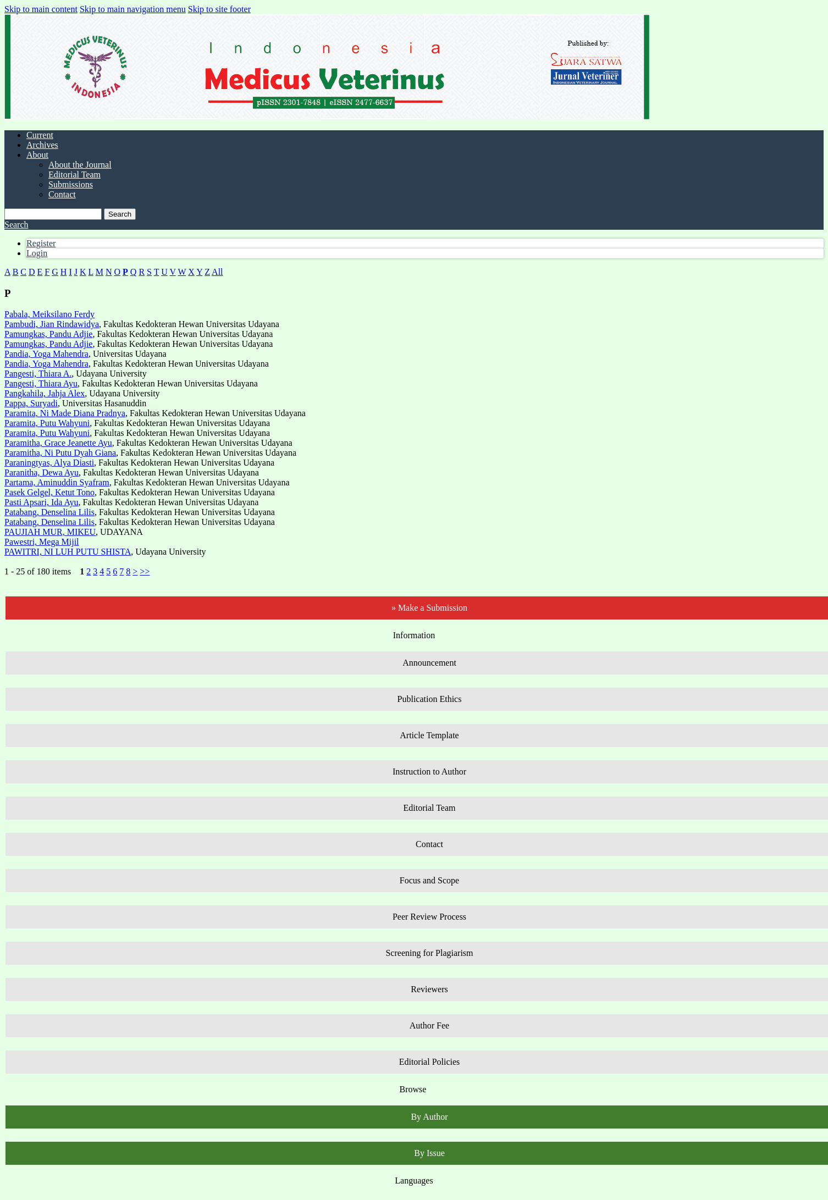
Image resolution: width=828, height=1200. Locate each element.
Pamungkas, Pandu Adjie (48, 334)
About (37, 154)
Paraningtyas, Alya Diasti (49, 462)
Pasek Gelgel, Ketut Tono (49, 492)
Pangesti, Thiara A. (37, 373)
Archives (42, 145)
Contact (62, 194)
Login (36, 253)
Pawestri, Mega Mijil (41, 541)
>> (145, 571)
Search (119, 214)
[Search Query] (53, 214)
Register (41, 243)
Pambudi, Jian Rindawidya (51, 324)
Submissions (70, 184)
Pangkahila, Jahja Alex (44, 393)
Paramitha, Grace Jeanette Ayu (58, 442)
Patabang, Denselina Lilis (49, 512)
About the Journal (80, 164)
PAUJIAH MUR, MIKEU (50, 532)
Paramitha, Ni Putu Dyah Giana (60, 452)
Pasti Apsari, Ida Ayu (41, 502)
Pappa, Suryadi (31, 403)
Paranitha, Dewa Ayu (41, 472)
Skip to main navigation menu (133, 9)
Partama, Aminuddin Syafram (56, 482)
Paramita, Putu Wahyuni (47, 423)
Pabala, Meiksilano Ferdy (49, 314)
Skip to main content (41, 9)
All (217, 272)
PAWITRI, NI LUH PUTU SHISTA (67, 551)
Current (39, 135)
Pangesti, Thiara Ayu (41, 383)
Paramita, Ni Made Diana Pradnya (64, 413)
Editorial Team (74, 174)
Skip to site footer (219, 9)
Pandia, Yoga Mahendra (46, 353)
